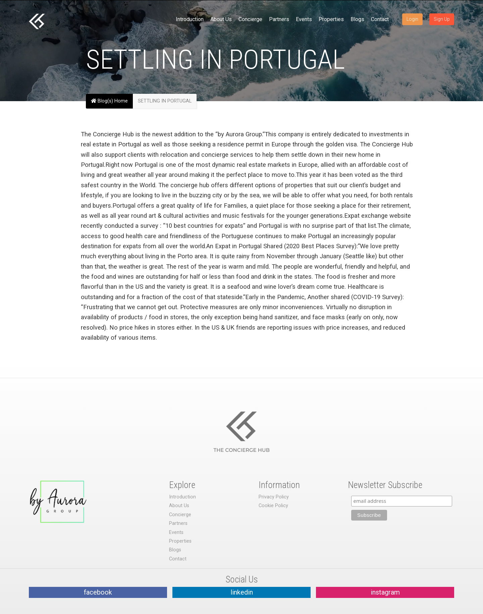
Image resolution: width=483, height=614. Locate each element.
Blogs (357, 19)
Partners (279, 19)
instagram (385, 592)
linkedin (241, 592)
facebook (98, 592)
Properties (331, 19)
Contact (380, 19)
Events (304, 19)
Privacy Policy (274, 497)
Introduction (190, 19)
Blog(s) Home (109, 101)
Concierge (250, 19)
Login (412, 19)
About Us (221, 19)
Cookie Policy (273, 505)
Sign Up (442, 19)
